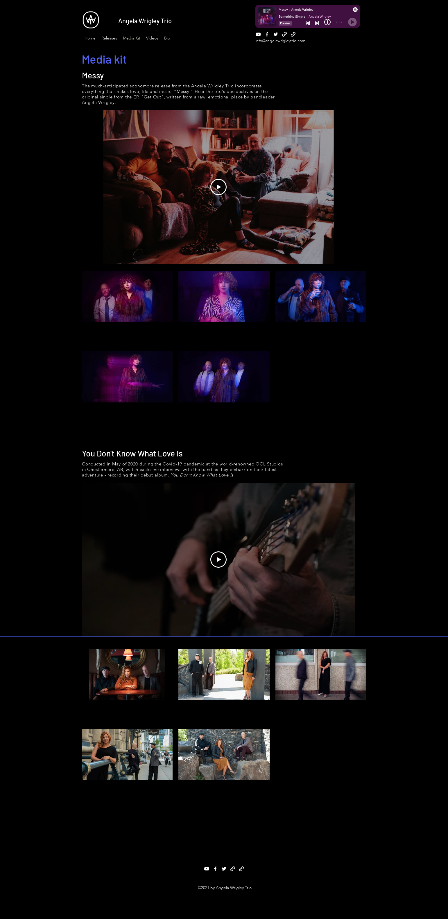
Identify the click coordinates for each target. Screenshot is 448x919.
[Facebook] (267, 34)
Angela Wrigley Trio (145, 20)
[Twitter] (276, 34)
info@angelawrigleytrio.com (280, 40)
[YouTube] (258, 34)
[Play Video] (218, 187)
